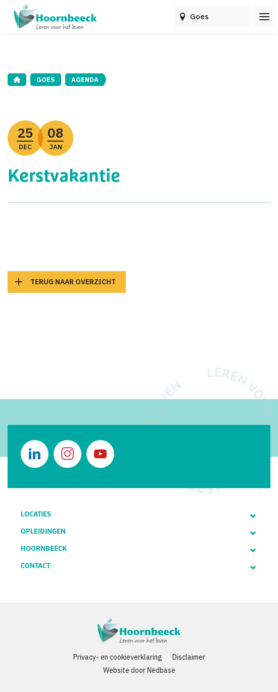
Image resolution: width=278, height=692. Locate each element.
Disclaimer (188, 657)
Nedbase (161, 670)
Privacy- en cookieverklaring (117, 657)
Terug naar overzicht (73, 281)
